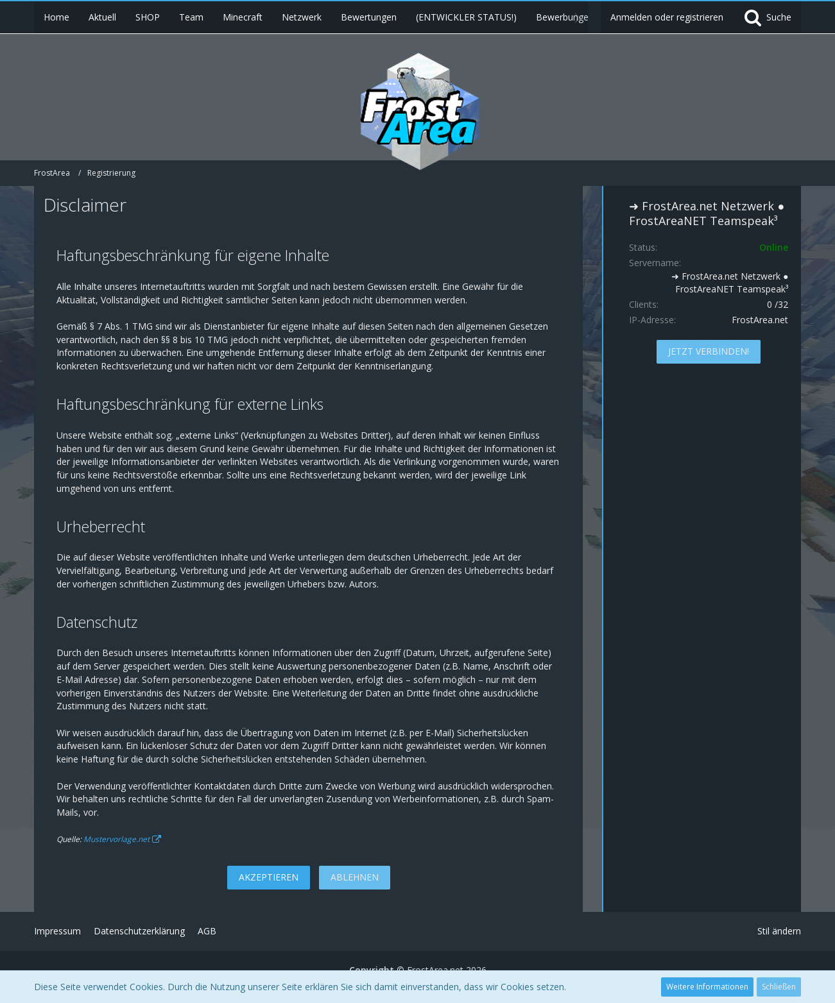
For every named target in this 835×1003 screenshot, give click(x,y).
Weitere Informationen (707, 986)
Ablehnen (355, 877)
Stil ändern (779, 931)
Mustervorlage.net (116, 839)
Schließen (779, 986)
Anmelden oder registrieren (666, 17)
